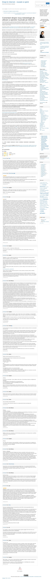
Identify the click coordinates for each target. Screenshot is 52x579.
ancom (45, 182)
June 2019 (42, 166)
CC (27, 44)
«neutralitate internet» (45, 204)
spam (45, 209)
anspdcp (41, 183)
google (41, 199)
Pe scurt (41, 127)
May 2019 (42, 167)
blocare (45, 183)
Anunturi (21, 145)
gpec (42, 199)
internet (17, 146)
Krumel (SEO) (42, 98)
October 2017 (43, 172)
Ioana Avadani (43, 61)
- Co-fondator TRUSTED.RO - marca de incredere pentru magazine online (44, 47)
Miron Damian (43, 64)
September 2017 (43, 173)
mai (44, 203)
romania (42, 209)
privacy (47, 207)
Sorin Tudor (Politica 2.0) (44, 97)
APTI (16, 127)
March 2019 (43, 169)
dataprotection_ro (42, 192)
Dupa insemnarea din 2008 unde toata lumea (9, 112)
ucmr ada (4, 143)
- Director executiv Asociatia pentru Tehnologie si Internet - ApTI (44, 43)
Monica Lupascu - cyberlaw (44, 75)
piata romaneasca (31, 146)
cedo (46, 183)
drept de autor (13, 146)
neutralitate (41, 204)
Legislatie (30, 145)
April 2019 (42, 168)
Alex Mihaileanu (43, 66)
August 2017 (43, 174)
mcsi (46, 203)
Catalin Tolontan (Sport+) (44, 92)
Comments (43, 220)
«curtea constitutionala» (43, 191)
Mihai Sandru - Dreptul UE (44, 82)
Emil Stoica (43, 65)
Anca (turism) (42, 99)
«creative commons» (42, 189)
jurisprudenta (42, 200)
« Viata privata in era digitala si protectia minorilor (10, 11)
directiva (44, 195)
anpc (46, 182)
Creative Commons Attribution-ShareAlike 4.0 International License (30, 576)
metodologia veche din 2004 (14, 26)
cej (47, 183)
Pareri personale (25, 145)
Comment (4, 158)
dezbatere (41, 195)
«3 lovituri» (41, 182)
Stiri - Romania (42, 130)
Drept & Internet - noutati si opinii (15, 2)
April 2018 (42, 171)
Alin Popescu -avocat (43, 72)
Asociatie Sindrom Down (44, 100)
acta (43, 182)
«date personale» (44, 193)
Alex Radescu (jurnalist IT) (44, 94)
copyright (9, 146)
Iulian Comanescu (44, 60)
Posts (45, 219)
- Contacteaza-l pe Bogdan (44, 52)
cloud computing (4, 79)
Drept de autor (34, 145)
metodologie (21, 146)
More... (42, 176)
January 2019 (43, 170)
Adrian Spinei (43, 62)
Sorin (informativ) (42, 91)
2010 (7, 146)
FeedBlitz (45, 26)
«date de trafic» (46, 192)
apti (42, 183)
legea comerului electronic (27, 63)
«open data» (43, 206)
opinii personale (25, 146)
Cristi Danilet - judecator (43, 73)
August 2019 (43, 164)
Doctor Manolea (42, 102)
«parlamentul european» (43, 207)
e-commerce (45, 196)
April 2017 (42, 175)
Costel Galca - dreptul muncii (44, 74)
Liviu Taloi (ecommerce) (43, 93)
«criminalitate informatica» (44, 190)
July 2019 (42, 165)
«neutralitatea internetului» (43, 205)
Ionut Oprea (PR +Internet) (44, 87)
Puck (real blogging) (43, 88)
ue (46, 209)
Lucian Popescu (43, 63)
